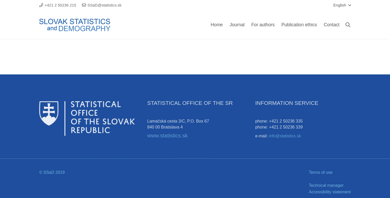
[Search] (348, 25)
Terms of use (321, 172)
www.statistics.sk (167, 135)
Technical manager (326, 185)
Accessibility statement (330, 192)
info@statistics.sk (285, 136)
